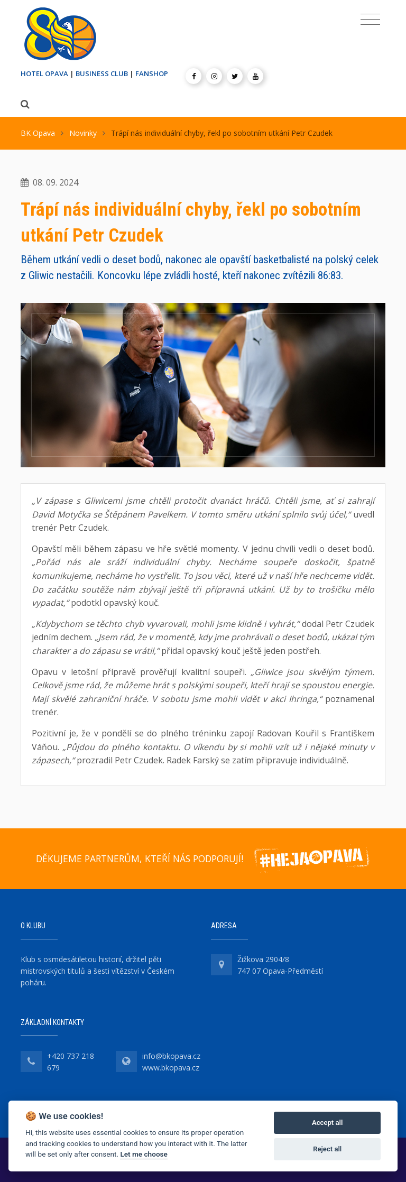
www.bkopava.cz (170, 1068)
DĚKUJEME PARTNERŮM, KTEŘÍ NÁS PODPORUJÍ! (139, 858)
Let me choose (143, 1154)
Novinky (83, 133)
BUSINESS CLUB (102, 73)
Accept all (327, 1122)
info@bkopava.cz (171, 1056)
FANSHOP (151, 73)
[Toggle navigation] (370, 19)
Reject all (327, 1149)
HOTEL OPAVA (44, 73)
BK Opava (38, 133)
